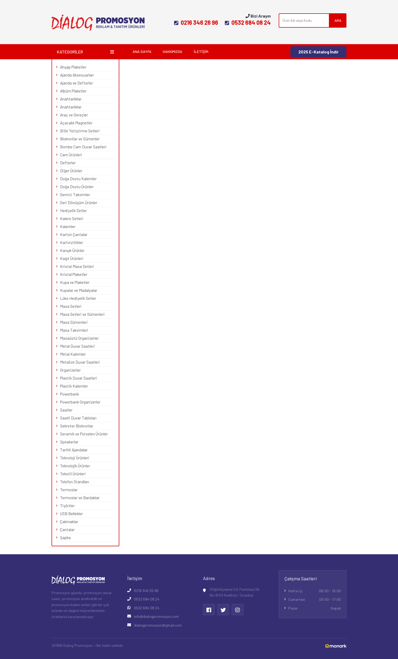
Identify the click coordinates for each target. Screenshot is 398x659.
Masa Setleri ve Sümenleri (82, 314)
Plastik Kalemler (74, 386)
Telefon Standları (74, 481)
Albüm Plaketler (73, 91)
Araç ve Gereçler (74, 114)
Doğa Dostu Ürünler (77, 186)
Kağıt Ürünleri (71, 258)
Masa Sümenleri (74, 322)
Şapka (65, 537)
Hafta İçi (314, 591)
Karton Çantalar (73, 234)
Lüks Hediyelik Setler (78, 298)
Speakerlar (69, 441)
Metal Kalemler (73, 354)
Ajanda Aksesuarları (77, 75)
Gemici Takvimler (75, 194)
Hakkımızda (172, 51)
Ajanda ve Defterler (76, 83)
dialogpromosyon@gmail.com (158, 625)
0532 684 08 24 (248, 22)
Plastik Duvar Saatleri (78, 378)
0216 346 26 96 (196, 22)
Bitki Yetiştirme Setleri (80, 130)
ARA (338, 20)
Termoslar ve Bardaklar (80, 497)
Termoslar (69, 489)
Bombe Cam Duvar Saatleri (83, 146)
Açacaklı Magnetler (76, 122)
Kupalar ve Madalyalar (78, 290)
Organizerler (70, 370)
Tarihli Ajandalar (74, 449)
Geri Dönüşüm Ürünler (78, 202)
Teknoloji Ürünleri (74, 457)
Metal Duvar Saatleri (77, 346)
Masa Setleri (71, 306)
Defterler (68, 162)
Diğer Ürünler (71, 170)
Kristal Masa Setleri (77, 266)
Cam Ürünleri (71, 154)
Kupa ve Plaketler (75, 282)
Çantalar (67, 529)
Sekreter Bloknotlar (76, 425)
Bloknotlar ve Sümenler (80, 138)
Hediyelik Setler (73, 210)
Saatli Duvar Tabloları (78, 417)
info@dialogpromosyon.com (156, 616)
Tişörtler (67, 505)
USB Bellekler (71, 513)
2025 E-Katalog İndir (318, 51)
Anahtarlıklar (71, 98)
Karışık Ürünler (72, 250)
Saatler (66, 410)
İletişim (201, 51)
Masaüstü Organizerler (79, 338)
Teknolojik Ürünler (75, 465)
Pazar (314, 608)
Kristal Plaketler (73, 274)
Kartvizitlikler (71, 242)
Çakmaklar (69, 521)
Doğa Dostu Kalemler (78, 178)
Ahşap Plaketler (73, 67)
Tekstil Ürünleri (73, 473)
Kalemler (67, 226)
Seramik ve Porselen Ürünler (84, 433)
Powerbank (69, 394)
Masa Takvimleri (74, 330)
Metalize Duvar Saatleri (80, 362)
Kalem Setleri (71, 218)
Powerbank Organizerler (80, 402)
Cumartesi (314, 599)
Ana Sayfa (142, 51)
